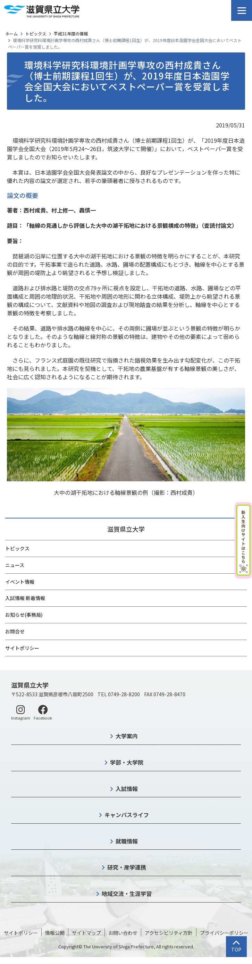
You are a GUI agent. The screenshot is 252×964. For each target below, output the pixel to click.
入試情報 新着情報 (25, 598)
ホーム (11, 33)
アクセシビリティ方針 (169, 932)
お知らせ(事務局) (24, 614)
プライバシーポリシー (224, 932)
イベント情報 (19, 581)
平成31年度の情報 (71, 33)
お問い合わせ (122, 932)
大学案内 (127, 736)
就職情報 (127, 841)
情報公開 (55, 932)
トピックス (35, 33)
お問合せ (15, 631)
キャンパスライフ (126, 815)
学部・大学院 (126, 762)
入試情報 (127, 788)
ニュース (14, 565)
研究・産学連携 (126, 867)
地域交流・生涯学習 (127, 893)
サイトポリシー (22, 648)
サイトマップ (86, 932)
